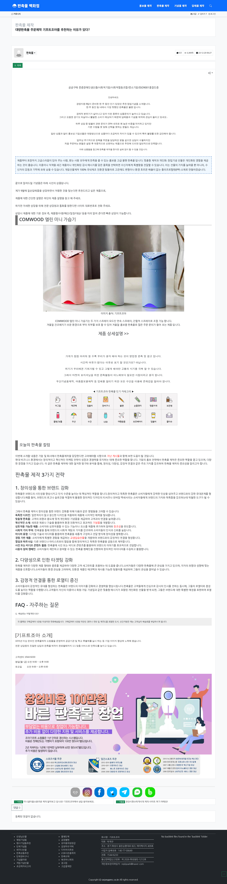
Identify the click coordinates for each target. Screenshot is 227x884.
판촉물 (29, 53)
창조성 (117, 526)
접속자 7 (202, 14)
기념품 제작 (180, 6)
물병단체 (65, 837)
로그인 (212, 14)
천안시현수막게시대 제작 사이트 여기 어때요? (147, 801)
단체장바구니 (22, 856)
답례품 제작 (198, 6)
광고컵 (64, 863)
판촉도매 (65, 856)
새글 (193, 14)
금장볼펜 (65, 840)
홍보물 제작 (145, 6)
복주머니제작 (67, 860)
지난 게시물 (113, 456)
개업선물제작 (72, 169)
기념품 (96, 522)
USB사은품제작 (68, 853)
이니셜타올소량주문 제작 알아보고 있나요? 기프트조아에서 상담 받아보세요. (59, 801)
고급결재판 (66, 866)
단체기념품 (21, 846)
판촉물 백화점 (26, 5)
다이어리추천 (67, 850)
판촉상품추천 (22, 853)
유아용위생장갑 (68, 843)
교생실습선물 (77, 538)
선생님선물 (21, 837)
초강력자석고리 (23, 866)
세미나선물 (21, 850)
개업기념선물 (22, 863)
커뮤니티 (16, 14)
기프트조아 (120, 313)
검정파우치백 (67, 846)
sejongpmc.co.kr (110, 880)
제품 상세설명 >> (113, 333)
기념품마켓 (21, 860)
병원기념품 (21, 840)
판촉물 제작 (163, 6)
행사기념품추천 (23, 843)
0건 (179, 52)
